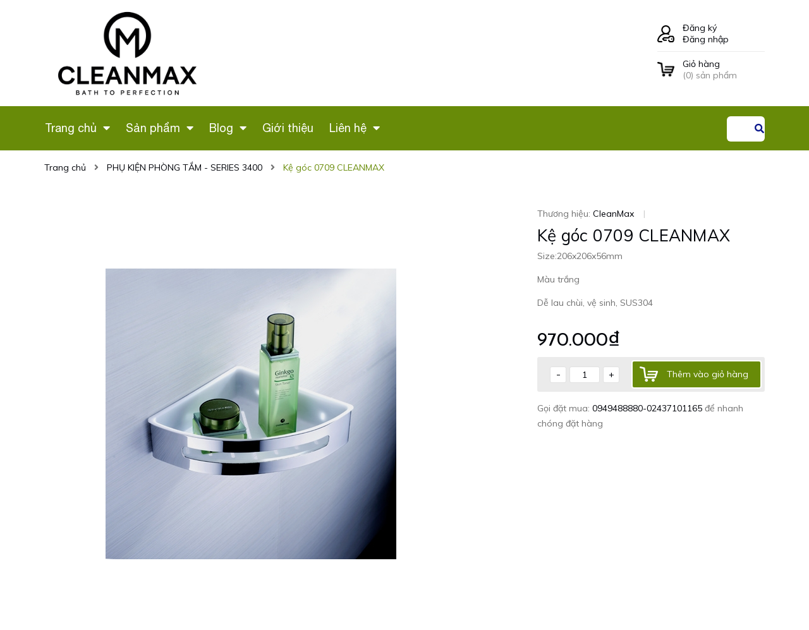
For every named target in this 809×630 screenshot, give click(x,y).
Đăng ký (700, 27)
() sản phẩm (724, 69)
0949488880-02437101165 (648, 408)
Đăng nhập (706, 39)
